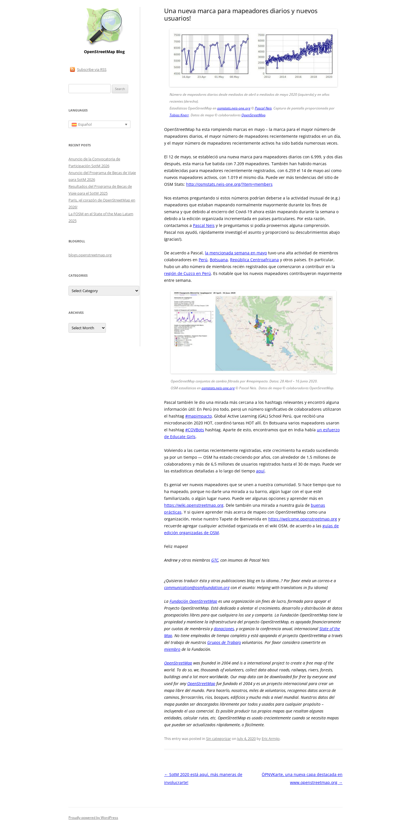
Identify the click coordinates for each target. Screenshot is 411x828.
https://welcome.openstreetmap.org (302, 519)
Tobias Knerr (179, 115)
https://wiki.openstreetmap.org (193, 505)
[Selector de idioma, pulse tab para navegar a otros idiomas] (99, 124)
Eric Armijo (271, 738)
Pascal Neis (263, 108)
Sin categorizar (218, 738)
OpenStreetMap (253, 115)
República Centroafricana (254, 259)
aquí (260, 471)
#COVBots (194, 429)
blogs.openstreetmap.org (90, 255)
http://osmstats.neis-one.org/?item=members (229, 184)
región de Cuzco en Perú (187, 273)
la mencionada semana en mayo (236, 253)
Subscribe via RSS (91, 69)
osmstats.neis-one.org (233, 108)
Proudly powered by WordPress (93, 817)
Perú (203, 259)
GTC (214, 560)
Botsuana (219, 259)
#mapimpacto (198, 416)
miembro (172, 649)
